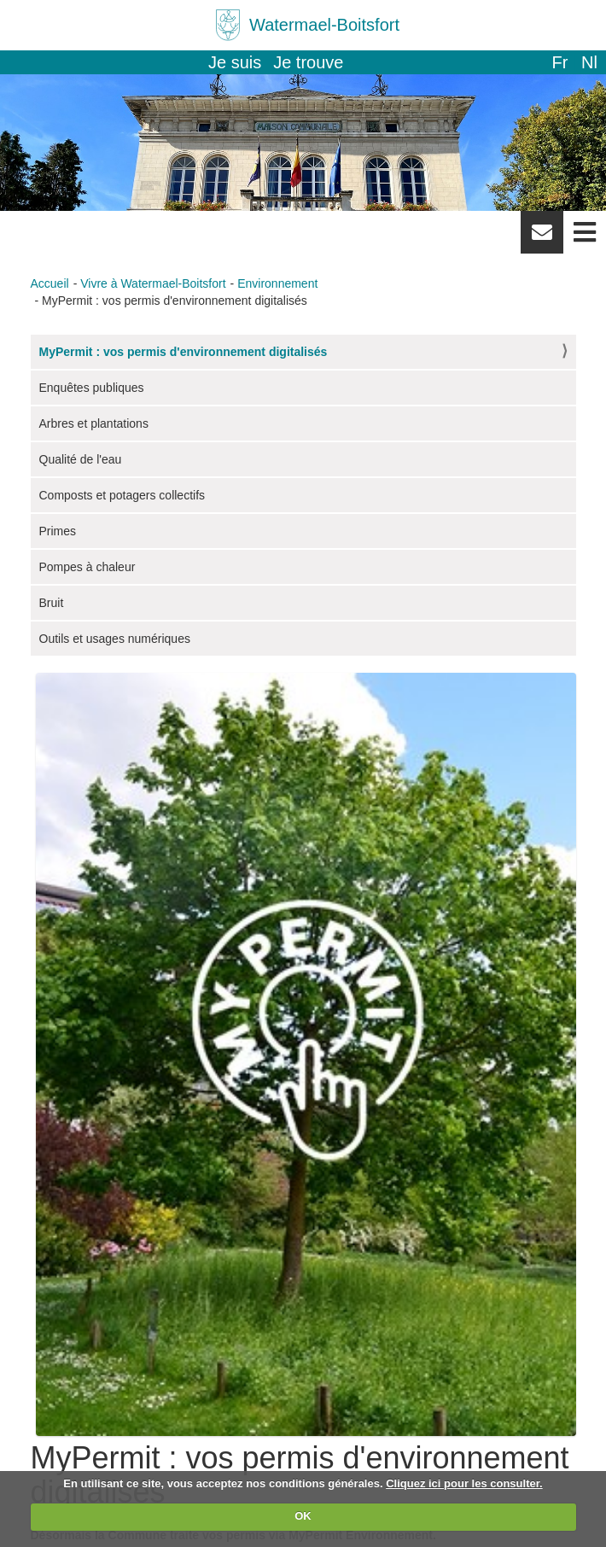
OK (303, 1515)
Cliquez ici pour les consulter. (464, 1483)
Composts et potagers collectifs (122, 495)
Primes (58, 531)
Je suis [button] (234, 62)
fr (559, 62)
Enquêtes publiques (91, 387)
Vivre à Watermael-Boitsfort (152, 283)
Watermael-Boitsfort (324, 24)
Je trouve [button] (308, 62)
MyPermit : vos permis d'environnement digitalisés (183, 352)
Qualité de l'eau (80, 459)
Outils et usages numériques (114, 638)
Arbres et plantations (94, 423)
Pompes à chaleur (87, 567)
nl (589, 62)
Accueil (50, 283)
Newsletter (542, 238)
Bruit (51, 603)
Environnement (277, 283)
